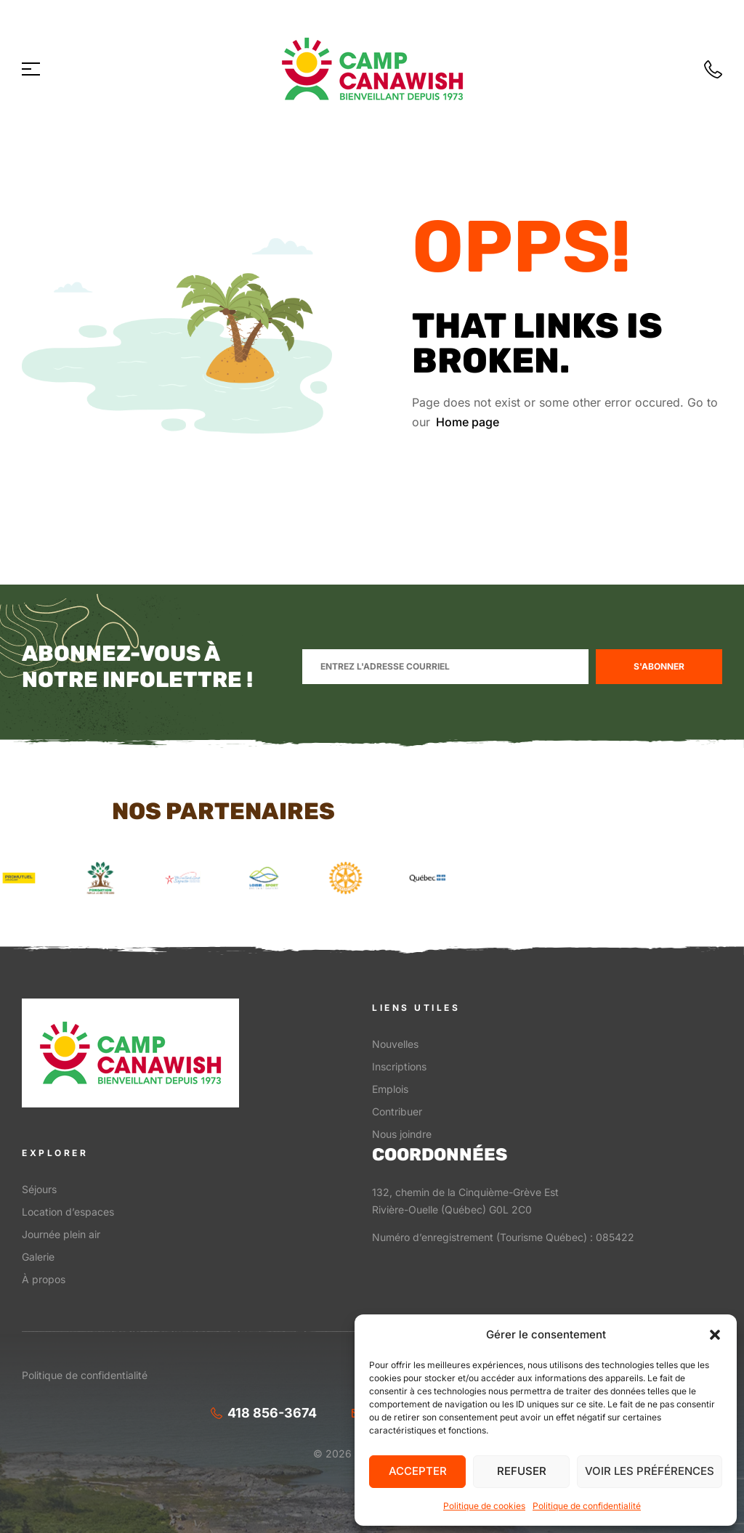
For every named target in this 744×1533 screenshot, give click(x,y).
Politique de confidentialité (587, 1505)
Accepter (418, 1471)
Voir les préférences (649, 1471)
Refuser (521, 1471)
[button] (715, 1334)
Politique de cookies (484, 1505)
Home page (467, 422)
